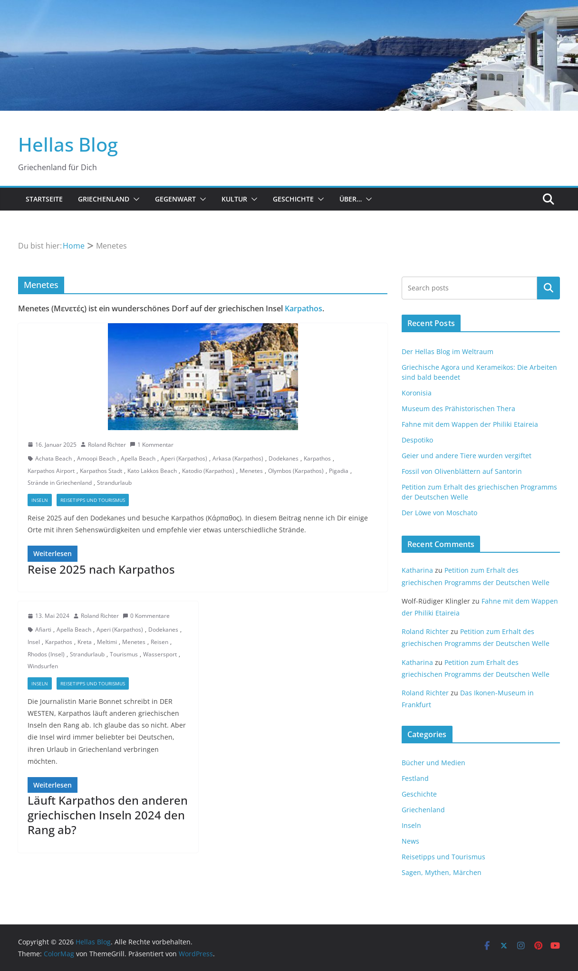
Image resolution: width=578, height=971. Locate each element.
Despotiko (417, 439)
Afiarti (43, 629)
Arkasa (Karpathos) (237, 458)
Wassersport (160, 654)
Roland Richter (107, 445)
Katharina (417, 570)
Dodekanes (284, 458)
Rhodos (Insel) (46, 654)
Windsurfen (43, 666)
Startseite (44, 198)
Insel (34, 642)
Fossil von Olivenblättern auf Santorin (462, 471)
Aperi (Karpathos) (184, 458)
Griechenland (103, 198)
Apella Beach (138, 458)
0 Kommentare (146, 616)
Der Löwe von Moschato (439, 512)
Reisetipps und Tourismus (92, 500)
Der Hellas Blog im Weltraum (447, 351)
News (410, 841)
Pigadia (338, 471)
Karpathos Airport (51, 471)
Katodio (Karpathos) (208, 471)
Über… (350, 198)
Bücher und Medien (433, 762)
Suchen (548, 287)
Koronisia (417, 392)
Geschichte (293, 198)
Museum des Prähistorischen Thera (458, 408)
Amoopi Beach (96, 458)
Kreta (84, 642)
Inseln (39, 500)
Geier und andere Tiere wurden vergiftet (466, 455)
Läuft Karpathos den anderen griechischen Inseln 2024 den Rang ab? (108, 814)
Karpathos (303, 308)
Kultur (234, 198)
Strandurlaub (114, 483)
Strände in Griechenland (60, 483)
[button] (134, 199)
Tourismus (124, 654)
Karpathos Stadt (101, 471)
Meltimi (107, 642)
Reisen (159, 642)
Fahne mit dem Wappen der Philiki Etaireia (470, 424)
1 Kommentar (151, 445)
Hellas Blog (68, 144)
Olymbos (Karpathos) (296, 471)
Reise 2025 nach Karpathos (101, 569)
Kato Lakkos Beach (152, 471)
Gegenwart (175, 198)
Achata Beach (53, 458)
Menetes (251, 471)
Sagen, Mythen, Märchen (442, 872)
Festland (415, 778)
